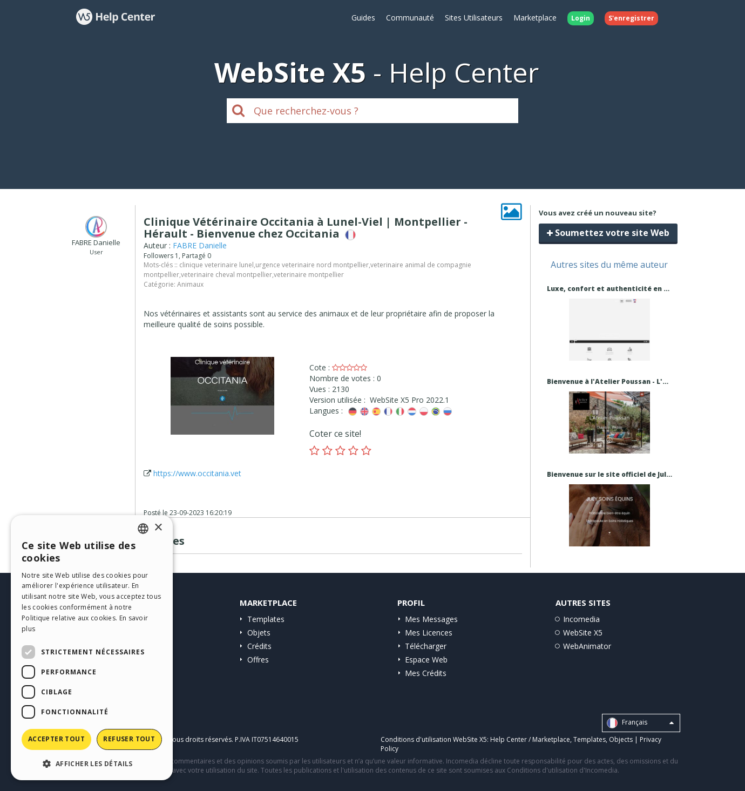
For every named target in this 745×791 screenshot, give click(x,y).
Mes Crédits (425, 673)
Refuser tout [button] (129, 738)
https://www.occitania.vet (197, 473)
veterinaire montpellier (309, 274)
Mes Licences (428, 632)
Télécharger (425, 646)
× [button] (158, 528)
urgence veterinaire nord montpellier (312, 264)
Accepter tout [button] (56, 738)
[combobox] (143, 528)
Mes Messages (431, 619)
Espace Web (426, 659)
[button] (92, 763)
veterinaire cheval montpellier (226, 274)
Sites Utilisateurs (474, 17)
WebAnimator (587, 646)
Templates (266, 619)
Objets (258, 632)
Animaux (190, 284)
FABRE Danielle (200, 245)
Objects (621, 739)
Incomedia (581, 619)
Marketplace (535, 17)
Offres (258, 659)
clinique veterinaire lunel (216, 264)
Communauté (410, 17)
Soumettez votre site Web (608, 233)
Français (640, 723)
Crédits (259, 646)
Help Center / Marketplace (530, 739)
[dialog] (92, 647)
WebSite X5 (582, 632)
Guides (363, 17)
